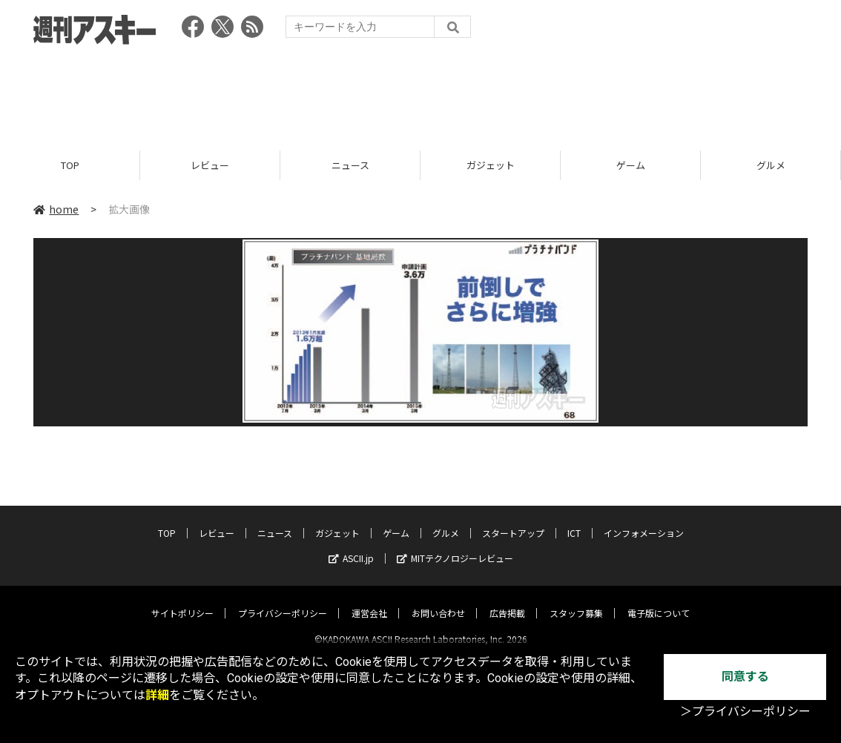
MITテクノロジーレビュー (455, 545)
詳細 (157, 695)
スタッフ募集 (576, 600)
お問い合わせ (438, 600)
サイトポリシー (182, 600)
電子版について (658, 600)
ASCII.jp (351, 545)
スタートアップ (513, 520)
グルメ (770, 165)
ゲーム (630, 165)
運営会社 (369, 600)
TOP (70, 165)
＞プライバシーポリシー (745, 711)
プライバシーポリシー (282, 600)
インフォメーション (644, 520)
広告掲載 (507, 600)
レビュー (210, 165)
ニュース (350, 165)
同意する (745, 677)
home (56, 209)
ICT (574, 520)
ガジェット (490, 165)
